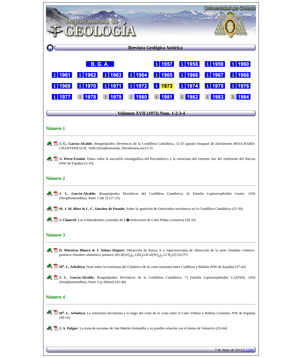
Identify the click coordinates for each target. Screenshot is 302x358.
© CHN (248, 350)
